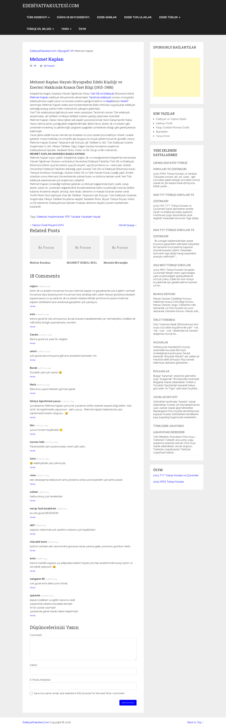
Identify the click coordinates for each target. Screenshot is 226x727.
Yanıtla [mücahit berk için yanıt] (32, 550)
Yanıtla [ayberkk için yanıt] (32, 615)
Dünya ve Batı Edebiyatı (73, 17)
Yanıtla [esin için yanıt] (32, 327)
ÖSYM (82, 28)
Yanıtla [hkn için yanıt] (32, 434)
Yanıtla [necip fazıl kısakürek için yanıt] (32, 517)
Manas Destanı (164, 294)
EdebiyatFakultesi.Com (51, 5)
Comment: (36, 635)
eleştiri (109, 101)
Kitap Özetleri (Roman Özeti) (172, 127)
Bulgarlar (161, 371)
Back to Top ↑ (195, 722)
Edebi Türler (168, 17)
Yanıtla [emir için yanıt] (32, 571)
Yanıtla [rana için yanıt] (32, 484)
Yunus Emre (163, 136)
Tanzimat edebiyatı (100, 97)
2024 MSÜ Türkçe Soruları (172, 265)
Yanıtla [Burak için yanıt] (32, 377)
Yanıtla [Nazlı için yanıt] (32, 393)
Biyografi (63, 50)
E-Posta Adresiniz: (40, 679)
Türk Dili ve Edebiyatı (102, 93)
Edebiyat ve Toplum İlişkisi (171, 119)
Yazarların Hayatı (90, 216)
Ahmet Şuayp (127, 225)
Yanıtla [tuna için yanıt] (32, 467)
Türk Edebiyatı (37, 17)
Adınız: (33, 665)
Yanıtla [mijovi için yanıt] (32, 306)
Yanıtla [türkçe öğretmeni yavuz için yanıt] (32, 417)
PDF (67, 216)
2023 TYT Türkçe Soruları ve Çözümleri (175, 475)
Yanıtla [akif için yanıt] (32, 534)
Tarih (65, 28)
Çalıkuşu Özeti (164, 123)
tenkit (124, 101)
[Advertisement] (176, 77)
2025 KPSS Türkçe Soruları (168, 481)
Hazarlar (160, 342)
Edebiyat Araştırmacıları (50, 216)
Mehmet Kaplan (47, 59)
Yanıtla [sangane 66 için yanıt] (32, 587)
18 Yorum (49, 65)
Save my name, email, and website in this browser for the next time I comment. (79, 693)
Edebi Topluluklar (137, 17)
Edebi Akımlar (106, 17)
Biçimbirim (162, 131)
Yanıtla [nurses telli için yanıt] (32, 451)
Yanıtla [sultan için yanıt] (32, 501)
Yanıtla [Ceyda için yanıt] (32, 343)
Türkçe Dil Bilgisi (39, 28)
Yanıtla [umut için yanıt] (32, 360)
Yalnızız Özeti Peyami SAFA (48, 225)
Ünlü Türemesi (164, 319)
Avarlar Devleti (165, 397)
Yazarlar (75, 216)
